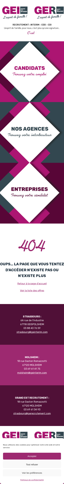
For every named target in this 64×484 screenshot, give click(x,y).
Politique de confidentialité (32, 480)
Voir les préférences (32, 473)
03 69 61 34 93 (32, 409)
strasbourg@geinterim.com (32, 332)
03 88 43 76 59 (32, 328)
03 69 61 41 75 (32, 368)
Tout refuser (32, 464)
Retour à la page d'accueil (32, 283)
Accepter (31, 456)
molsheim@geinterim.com (32, 372)
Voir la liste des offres (32, 290)
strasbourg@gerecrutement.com (32, 413)
